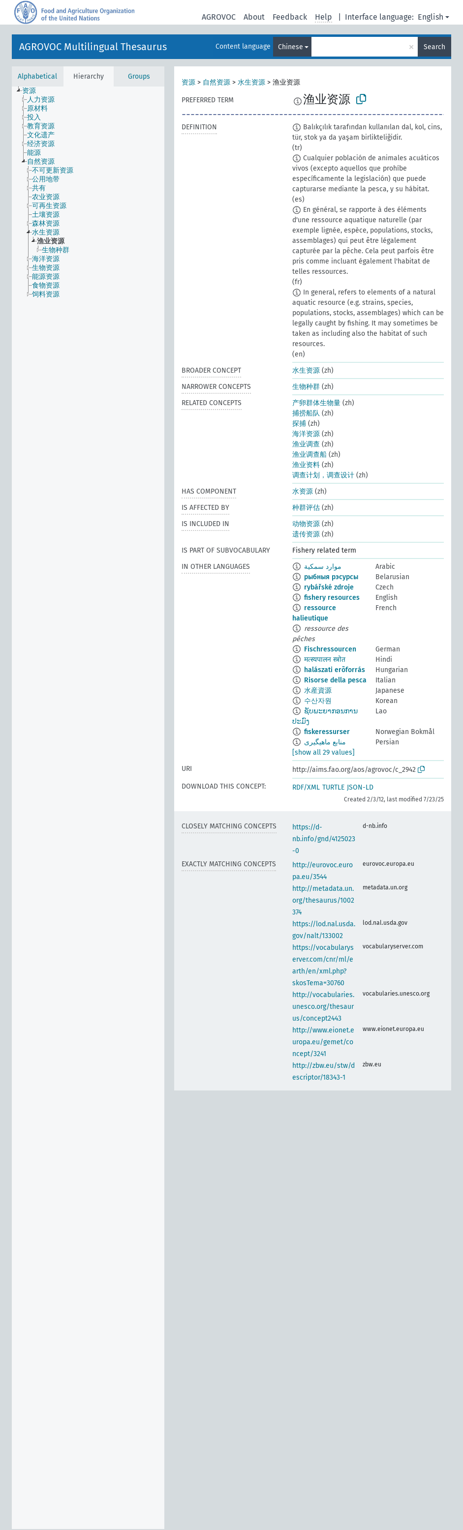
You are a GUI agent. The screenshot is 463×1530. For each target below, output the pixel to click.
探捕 (299, 423)
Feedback (290, 17)
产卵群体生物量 (316, 403)
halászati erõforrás (334, 670)
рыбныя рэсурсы (331, 577)
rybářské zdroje (329, 587)
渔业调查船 (309, 454)
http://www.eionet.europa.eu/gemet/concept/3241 (323, 1042)
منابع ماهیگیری (325, 742)
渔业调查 (306, 444)
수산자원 (318, 701)
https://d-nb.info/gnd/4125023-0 (323, 839)
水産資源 (318, 690)
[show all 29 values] (323, 752)
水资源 (302, 491)
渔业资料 (306, 465)
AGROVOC (219, 17)
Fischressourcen (330, 649)
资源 (188, 82)
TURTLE (333, 787)
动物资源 (306, 524)
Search (434, 47)
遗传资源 (306, 534)
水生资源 (251, 82)
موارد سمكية (322, 566)
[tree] (88, 808)
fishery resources (332, 597)
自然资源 (216, 82)
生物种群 (306, 386)
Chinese (290, 47)
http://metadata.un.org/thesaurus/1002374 (323, 900)
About (254, 17)
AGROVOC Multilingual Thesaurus (93, 47)
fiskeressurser (327, 732)
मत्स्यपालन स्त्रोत (324, 659)
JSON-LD (360, 787)
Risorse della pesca (335, 680)
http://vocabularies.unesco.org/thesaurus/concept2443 (323, 1007)
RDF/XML (306, 787)
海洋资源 (306, 434)
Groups (139, 76)
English (430, 17)
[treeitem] (33, 91)
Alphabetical (37, 76)
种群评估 (306, 507)
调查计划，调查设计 (323, 475)
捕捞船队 (306, 413)
